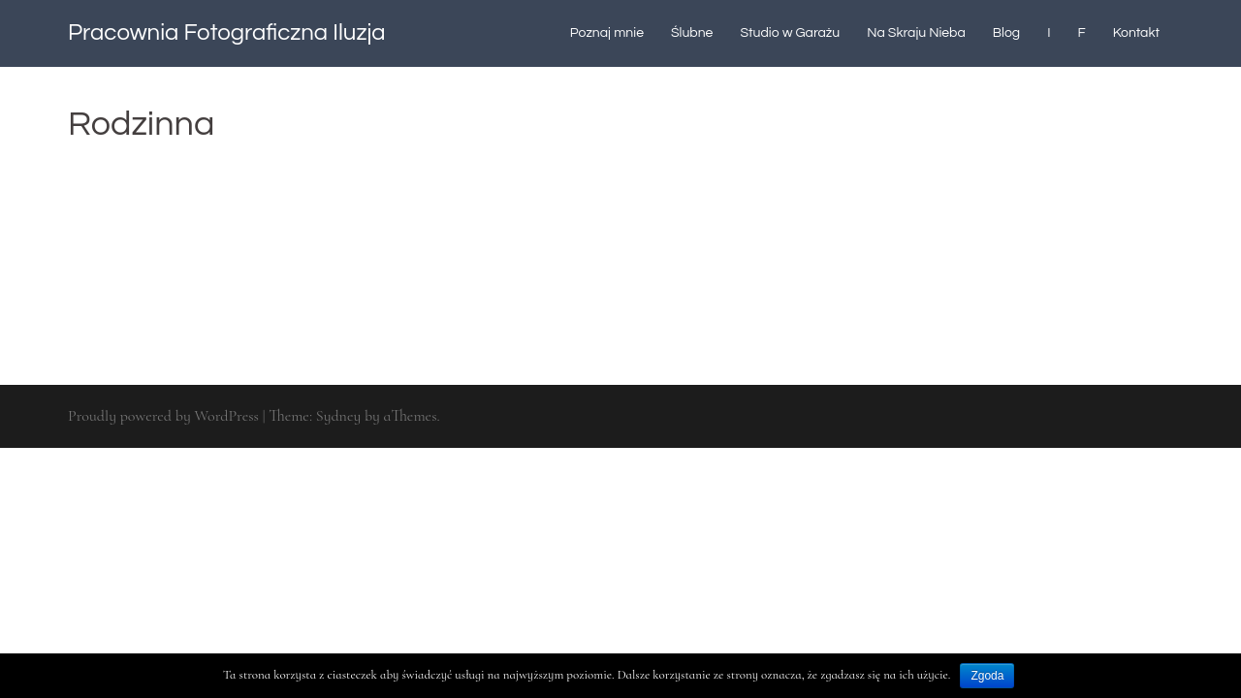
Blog (1006, 33)
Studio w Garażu (790, 33)
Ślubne (692, 33)
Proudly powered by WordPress (163, 416)
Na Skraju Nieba (916, 33)
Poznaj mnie (607, 33)
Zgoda (987, 675)
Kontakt (1136, 33)
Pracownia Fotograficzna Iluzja (227, 32)
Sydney (338, 416)
